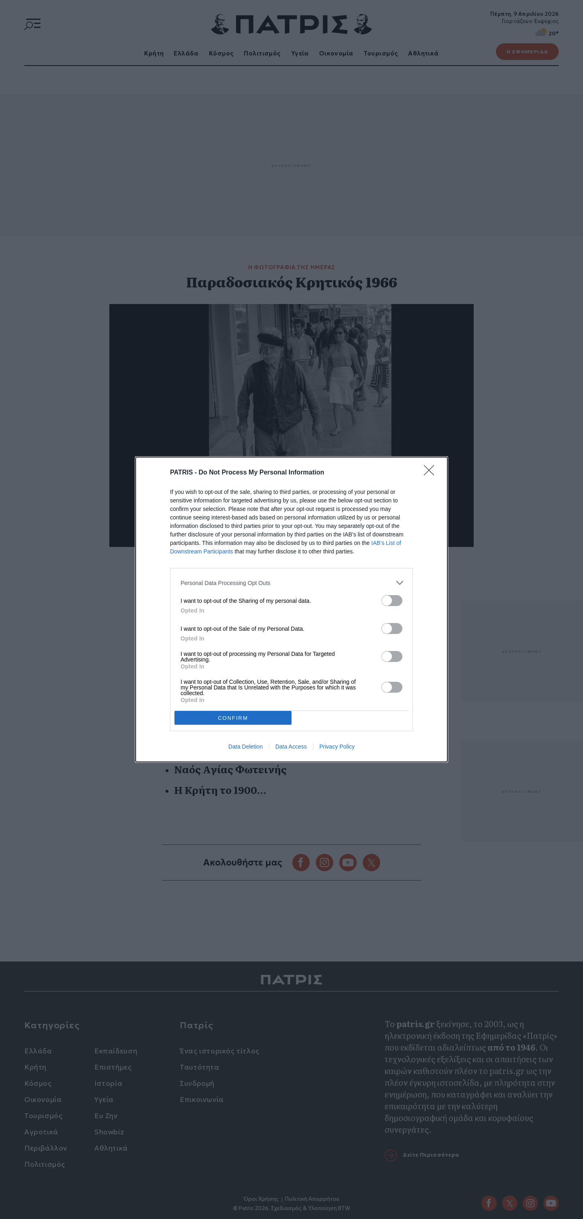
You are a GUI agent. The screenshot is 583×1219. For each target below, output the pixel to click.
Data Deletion (245, 746)
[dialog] (291, 609)
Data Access (291, 746)
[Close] (431, 473)
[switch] (391, 600)
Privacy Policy (337, 746)
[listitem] (291, 583)
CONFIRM (233, 718)
